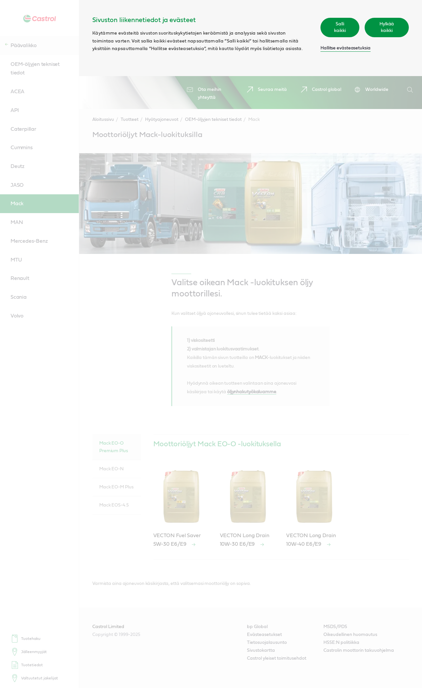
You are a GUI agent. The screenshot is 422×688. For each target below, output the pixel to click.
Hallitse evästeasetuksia (345, 48)
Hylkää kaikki (386, 27)
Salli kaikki (340, 27)
